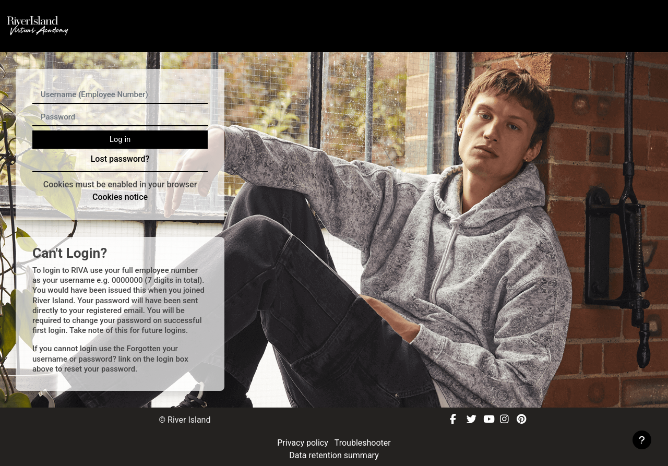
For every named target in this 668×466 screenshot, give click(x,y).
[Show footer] (642, 440)
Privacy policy (303, 443)
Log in (120, 139)
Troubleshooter (363, 443)
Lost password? (120, 159)
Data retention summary (333, 455)
